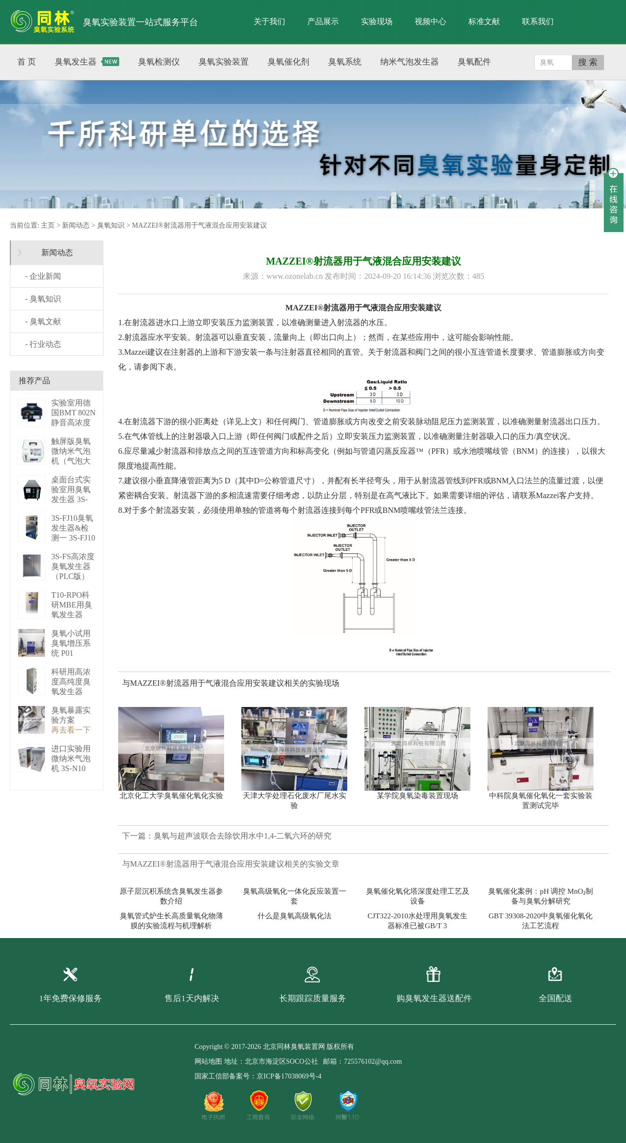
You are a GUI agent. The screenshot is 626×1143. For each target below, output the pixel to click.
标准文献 (484, 21)
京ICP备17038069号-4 (289, 1076)
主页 (48, 225)
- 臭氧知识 (43, 299)
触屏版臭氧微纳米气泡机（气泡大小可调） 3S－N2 (72, 461)
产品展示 (323, 21)
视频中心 (430, 21)
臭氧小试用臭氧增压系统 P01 (71, 643)
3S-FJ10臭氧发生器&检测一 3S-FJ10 (73, 528)
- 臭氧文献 (43, 321)
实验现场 (377, 21)
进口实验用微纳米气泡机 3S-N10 (71, 758)
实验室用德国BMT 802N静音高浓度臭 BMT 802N (73, 422)
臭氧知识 (111, 225)
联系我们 (538, 21)
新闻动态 (76, 225)
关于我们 (269, 21)
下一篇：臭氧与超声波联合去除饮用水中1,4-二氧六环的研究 (226, 836)
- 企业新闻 (43, 276)
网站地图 (208, 1061)
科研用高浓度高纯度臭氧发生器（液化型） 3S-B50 (71, 691)
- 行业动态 (43, 344)
